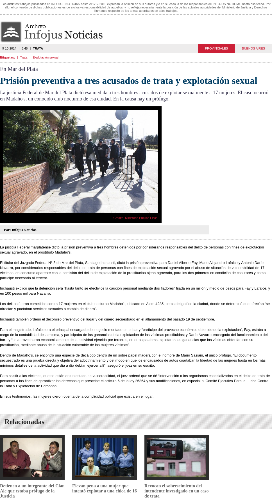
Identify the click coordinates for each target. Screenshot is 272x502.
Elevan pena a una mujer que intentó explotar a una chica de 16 (104, 488)
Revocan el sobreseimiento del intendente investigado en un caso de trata (176, 490)
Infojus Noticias (56, 31)
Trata (23, 57)
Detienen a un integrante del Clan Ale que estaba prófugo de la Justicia (32, 490)
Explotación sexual (45, 57)
